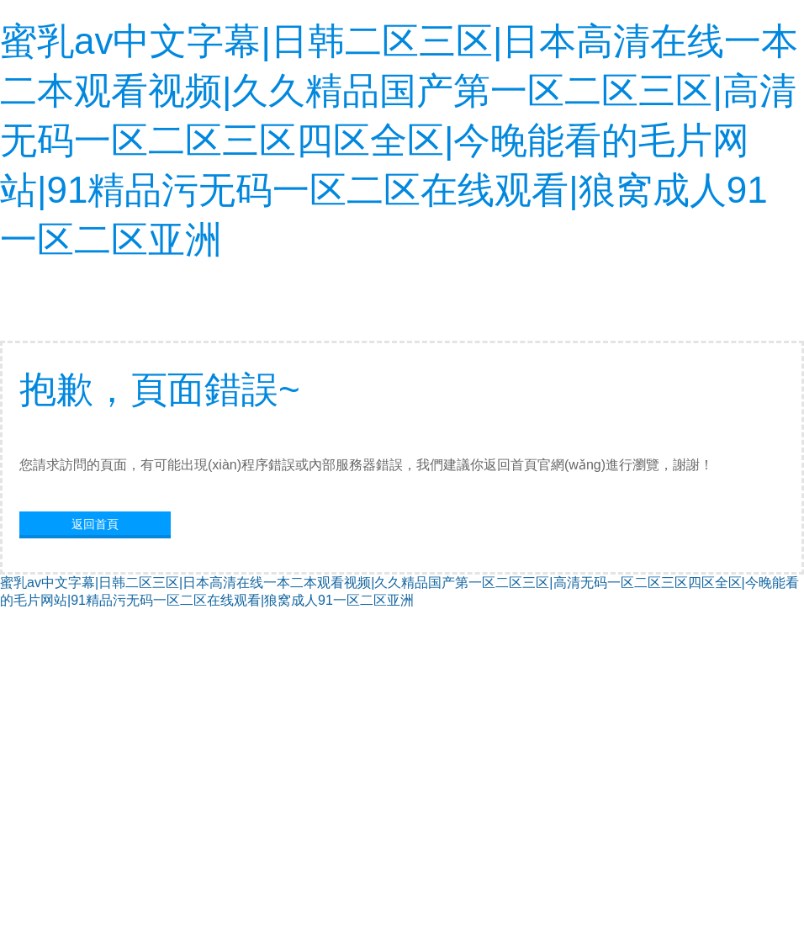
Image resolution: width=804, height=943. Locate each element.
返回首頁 (95, 524)
